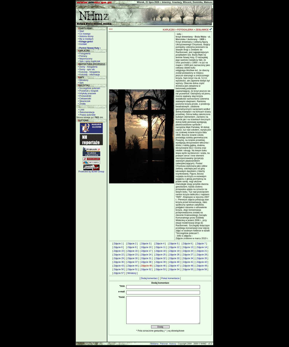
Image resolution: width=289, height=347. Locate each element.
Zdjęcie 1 (118, 243)
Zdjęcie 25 (160, 254)
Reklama (154, 344)
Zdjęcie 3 (145, 243)
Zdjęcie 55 (188, 269)
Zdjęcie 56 (202, 269)
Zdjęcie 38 (146, 262)
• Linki (80, 109)
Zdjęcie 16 (132, 251)
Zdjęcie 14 (202, 247)
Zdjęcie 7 (201, 243)
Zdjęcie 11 (160, 247)
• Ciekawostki (84, 98)
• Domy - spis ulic (86, 69)
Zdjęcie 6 (187, 243)
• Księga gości (85, 41)
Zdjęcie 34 (188, 258)
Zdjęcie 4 (159, 243)
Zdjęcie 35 (202, 258)
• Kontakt (82, 44)
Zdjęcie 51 (132, 269)
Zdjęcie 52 (146, 269)
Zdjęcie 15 (119, 251)
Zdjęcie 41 (188, 262)
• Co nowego (83, 34)
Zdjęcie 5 (173, 243)
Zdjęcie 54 (174, 269)
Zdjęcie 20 (188, 251)
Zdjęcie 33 (174, 258)
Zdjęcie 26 (174, 254)
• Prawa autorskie (86, 115)
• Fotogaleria (83, 53)
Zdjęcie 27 (188, 254)
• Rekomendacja (85, 112)
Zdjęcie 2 (131, 243)
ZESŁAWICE (202, 29)
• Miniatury (82, 80)
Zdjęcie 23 (132, 254)
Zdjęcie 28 (202, 254)
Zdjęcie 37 (132, 262)
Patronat (164, 344)
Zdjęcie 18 (160, 251)
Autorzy (172, 344)
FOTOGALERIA (185, 29)
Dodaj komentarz (149, 278)
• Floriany (82, 56)
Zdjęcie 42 (202, 262)
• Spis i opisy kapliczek (88, 61)
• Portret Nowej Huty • (89, 48)
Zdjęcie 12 (174, 247)
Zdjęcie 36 (119, 262)
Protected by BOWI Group (91, 171)
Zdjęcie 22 (119, 254)
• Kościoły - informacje (88, 74)
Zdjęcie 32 (160, 258)
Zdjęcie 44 (132, 265)
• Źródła (81, 103)
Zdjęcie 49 (202, 265)
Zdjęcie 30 (132, 258)
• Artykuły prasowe (86, 93)
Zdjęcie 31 (146, 258)
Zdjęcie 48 (188, 265)
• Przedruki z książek (87, 91)
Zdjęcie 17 (146, 251)
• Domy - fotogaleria (87, 67)
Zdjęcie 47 (174, 265)
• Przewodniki (84, 96)
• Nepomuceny (84, 58)
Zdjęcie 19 (174, 251)
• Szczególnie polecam (88, 88)
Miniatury (131, 273)
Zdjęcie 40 (174, 262)
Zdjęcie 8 (118, 247)
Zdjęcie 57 (119, 273)
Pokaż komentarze (170, 278)
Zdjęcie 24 (146, 254)
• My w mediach (85, 39)
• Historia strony (85, 36)
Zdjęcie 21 (202, 251)
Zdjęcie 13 (188, 247)
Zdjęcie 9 (131, 247)
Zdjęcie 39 (160, 262)
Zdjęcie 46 (160, 265)
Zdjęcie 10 (146, 247)
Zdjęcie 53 (160, 269)
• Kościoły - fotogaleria (88, 72)
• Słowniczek (83, 101)
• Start (80, 31)
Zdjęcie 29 (119, 258)
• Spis (80, 82)
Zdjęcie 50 (119, 269)
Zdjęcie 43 (119, 265)
